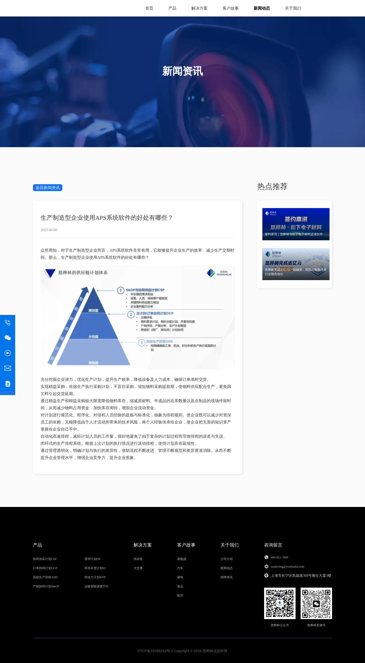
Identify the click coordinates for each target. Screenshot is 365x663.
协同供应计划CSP (45, 558)
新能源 (181, 558)
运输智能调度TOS (96, 586)
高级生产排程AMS (45, 577)
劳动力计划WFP (95, 577)
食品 (180, 586)
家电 (180, 577)
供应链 (138, 558)
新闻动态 (262, 8)
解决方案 (199, 8)
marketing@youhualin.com (288, 566)
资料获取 (319, 8)
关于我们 (293, 8)
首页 (149, 8)
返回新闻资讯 (47, 187)
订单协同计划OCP (45, 567)
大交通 (138, 567)
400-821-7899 (279, 557)
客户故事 (231, 8)
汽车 (180, 567)
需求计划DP (92, 558)
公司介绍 (227, 558)
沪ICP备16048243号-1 (155, 650)
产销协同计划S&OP (46, 586)
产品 (172, 8)
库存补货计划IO (95, 567)
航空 (180, 595)
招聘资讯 (227, 577)
